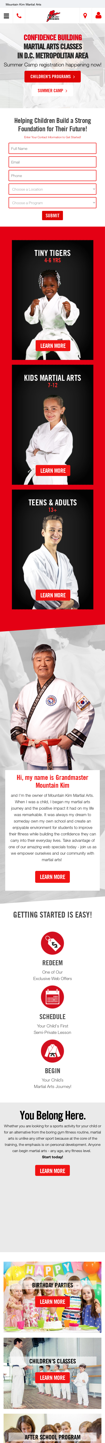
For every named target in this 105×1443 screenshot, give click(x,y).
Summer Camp (52, 90)
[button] (53, 16)
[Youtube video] (52, 1210)
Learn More (53, 345)
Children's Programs (52, 76)
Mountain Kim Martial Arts (23, 4)
